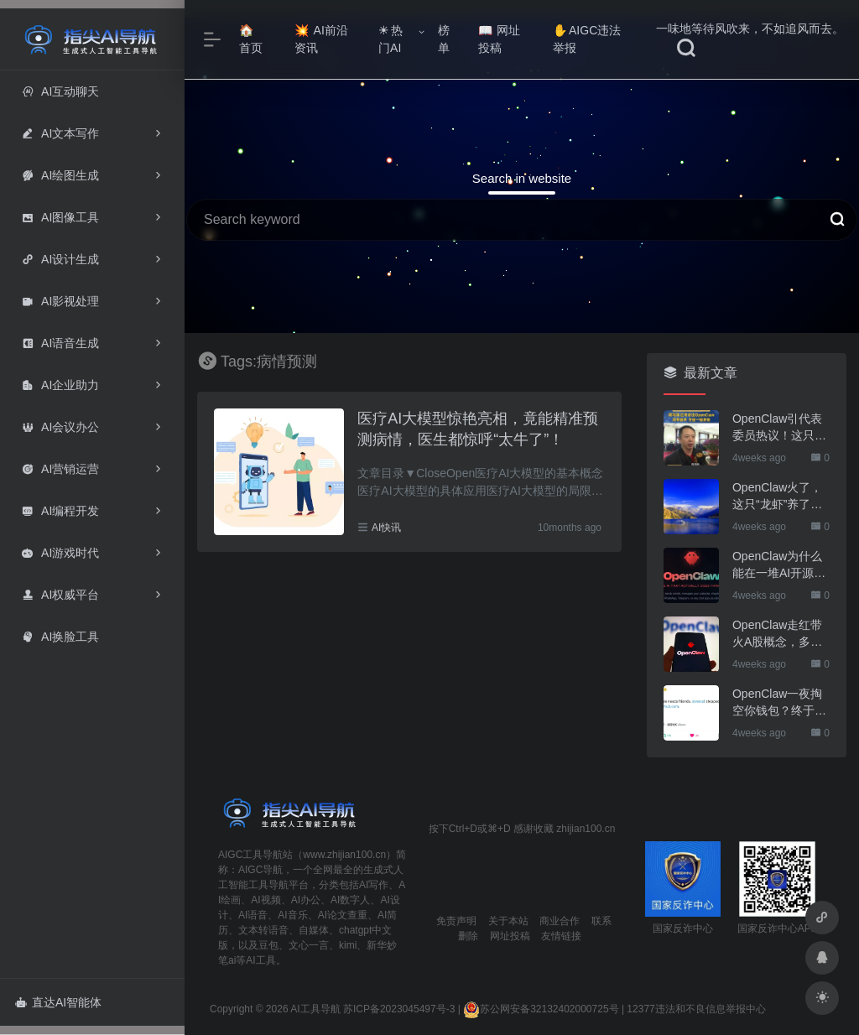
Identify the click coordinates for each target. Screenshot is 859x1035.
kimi (348, 945)
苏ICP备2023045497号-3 (399, 1009)
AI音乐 (292, 915)
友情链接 (561, 936)
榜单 (444, 39)
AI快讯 (386, 527)
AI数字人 (350, 900)
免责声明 (456, 921)
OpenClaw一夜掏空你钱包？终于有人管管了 (779, 703)
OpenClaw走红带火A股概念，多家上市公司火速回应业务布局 (779, 634)
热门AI (390, 39)
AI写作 (373, 885)
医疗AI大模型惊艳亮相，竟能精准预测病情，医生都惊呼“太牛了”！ (477, 429)
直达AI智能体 (58, 1002)
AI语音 (253, 915)
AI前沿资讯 (320, 39)
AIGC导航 (260, 870)
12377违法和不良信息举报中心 (696, 1009)
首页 (251, 39)
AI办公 (305, 900)
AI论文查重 (342, 915)
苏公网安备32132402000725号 (540, 1009)
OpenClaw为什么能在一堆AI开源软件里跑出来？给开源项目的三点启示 (779, 565)
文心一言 (309, 945)
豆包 (268, 945)
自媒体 (314, 930)
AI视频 (265, 900)
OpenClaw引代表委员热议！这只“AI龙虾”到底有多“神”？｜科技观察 (781, 428)
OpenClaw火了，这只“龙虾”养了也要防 (777, 496)
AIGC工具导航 (250, 855)
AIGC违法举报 (587, 39)
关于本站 (508, 921)
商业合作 (559, 921)
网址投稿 (499, 39)
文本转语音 (263, 930)
